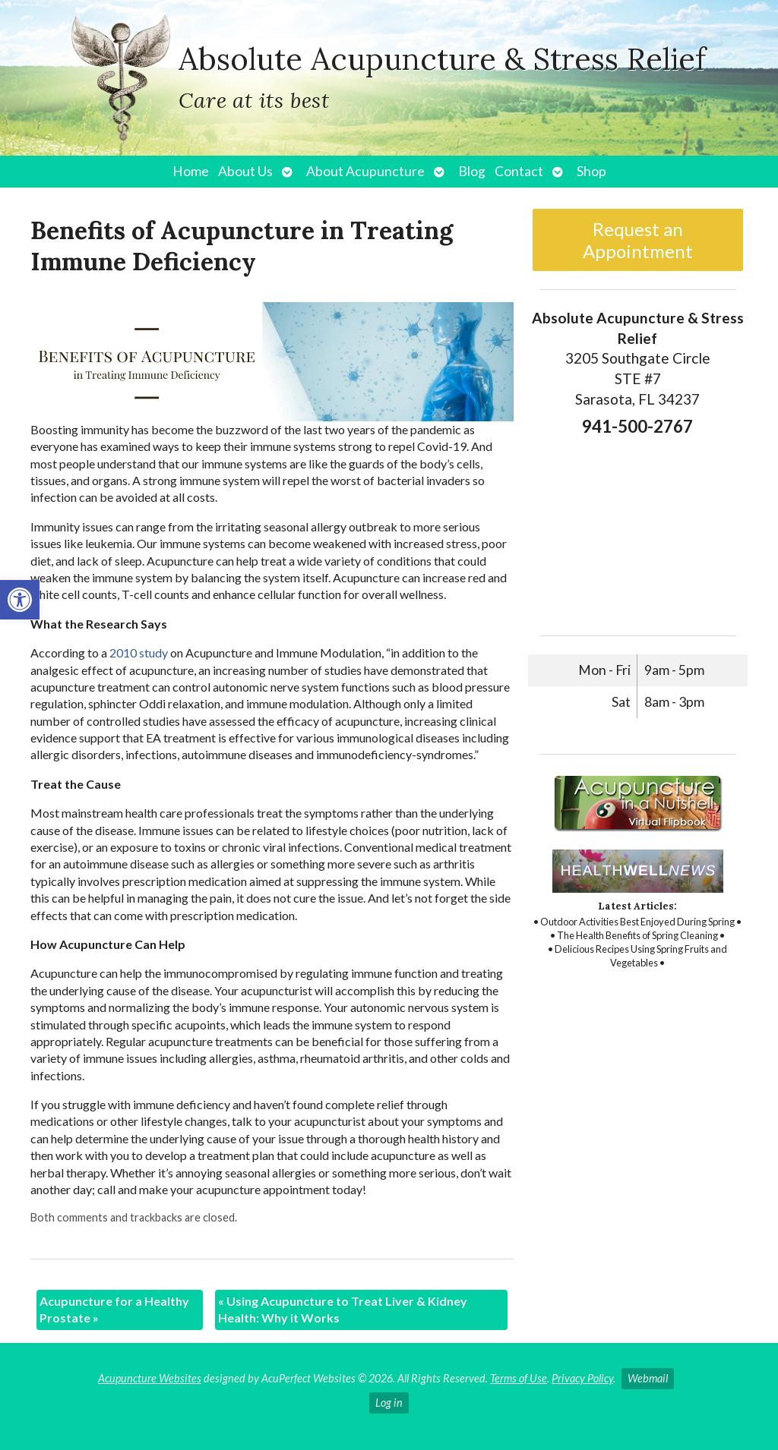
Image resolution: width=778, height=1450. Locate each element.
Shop (591, 171)
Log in (389, 1402)
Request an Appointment (638, 240)
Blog (471, 171)
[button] (20, 599)
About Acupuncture (365, 171)
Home (190, 171)
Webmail (648, 1378)
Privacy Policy (582, 1378)
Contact (519, 171)
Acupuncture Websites (149, 1378)
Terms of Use (518, 1378)
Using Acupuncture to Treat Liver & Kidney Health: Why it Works (342, 1309)
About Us (245, 171)
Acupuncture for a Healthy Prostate (114, 1309)
